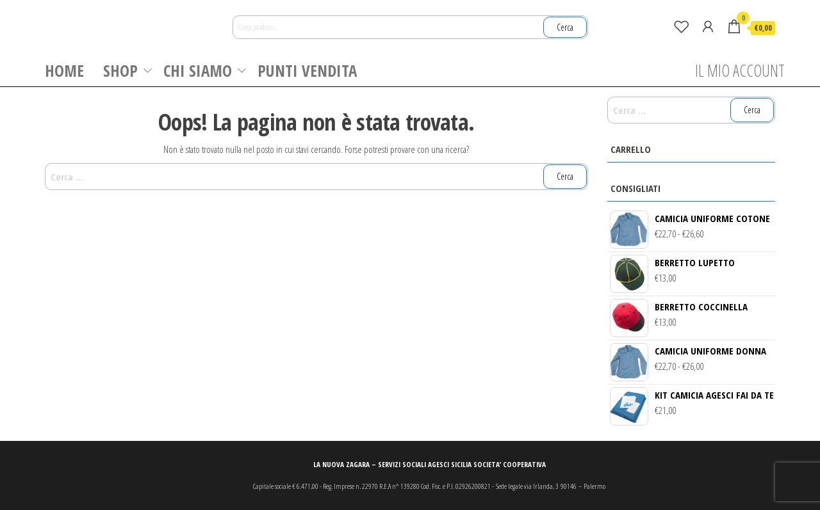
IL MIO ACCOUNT (740, 70)
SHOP (120, 70)
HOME (64, 70)
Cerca (565, 27)
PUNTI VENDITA (307, 70)
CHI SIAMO (197, 70)
